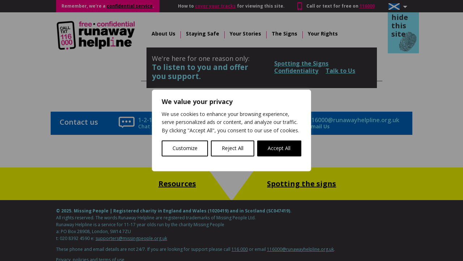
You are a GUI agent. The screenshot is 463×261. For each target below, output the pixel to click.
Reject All (232, 148)
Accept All (279, 148)
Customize (185, 148)
